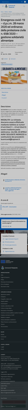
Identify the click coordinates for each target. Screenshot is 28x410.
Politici (2, 280)
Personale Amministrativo (7, 282)
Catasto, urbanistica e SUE (7, 306)
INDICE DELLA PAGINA (14, 88)
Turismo (2, 324)
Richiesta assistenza (6, 379)
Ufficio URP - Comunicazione (9, 207)
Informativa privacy (5, 383)
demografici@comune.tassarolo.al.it (12, 365)
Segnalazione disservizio (6, 376)
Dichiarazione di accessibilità (7, 390)
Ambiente (3, 297)
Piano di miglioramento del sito (8, 393)
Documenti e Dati (5, 286)
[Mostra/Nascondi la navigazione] (3, 6)
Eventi (2, 349)
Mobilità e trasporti (5, 317)
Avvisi (2, 339)
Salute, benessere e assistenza (8, 320)
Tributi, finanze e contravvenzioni (8, 322)
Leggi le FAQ (4, 372)
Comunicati (3, 337)
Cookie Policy (4, 386)
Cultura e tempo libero (6, 308)
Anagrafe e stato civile (6, 299)
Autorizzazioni (4, 303)
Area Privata (4, 398)
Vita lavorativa (4, 326)
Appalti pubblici (4, 301)
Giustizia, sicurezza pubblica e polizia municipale (12, 313)
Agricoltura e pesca (5, 294)
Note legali (3, 388)
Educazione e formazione (7, 310)
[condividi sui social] (4, 59)
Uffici (2, 275)
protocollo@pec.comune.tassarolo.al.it (12, 367)
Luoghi (2, 347)
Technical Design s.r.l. (11, 406)
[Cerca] (24, 6)
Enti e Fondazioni (5, 284)
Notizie (2, 334)
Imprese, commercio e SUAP (7, 315)
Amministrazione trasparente (8, 381)
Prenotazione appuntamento (8, 374)
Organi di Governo (5, 277)
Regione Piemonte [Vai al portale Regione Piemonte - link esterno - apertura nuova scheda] (5, 2)
